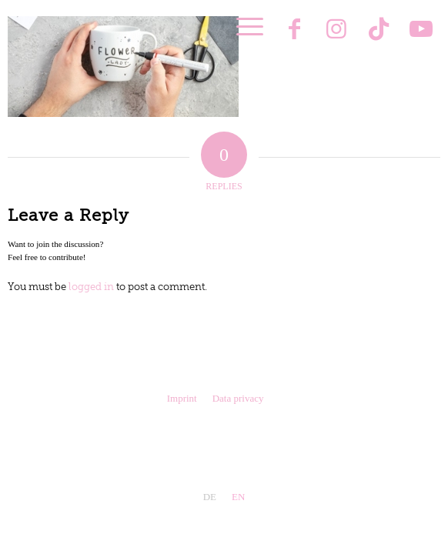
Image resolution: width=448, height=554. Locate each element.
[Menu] (242, 27)
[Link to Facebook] (294, 31)
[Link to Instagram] (336, 31)
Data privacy (238, 398)
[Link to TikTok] (379, 31)
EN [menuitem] (238, 496)
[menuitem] (242, 27)
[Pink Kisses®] (189, 38)
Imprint (182, 398)
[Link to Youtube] (421, 31)
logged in (91, 287)
